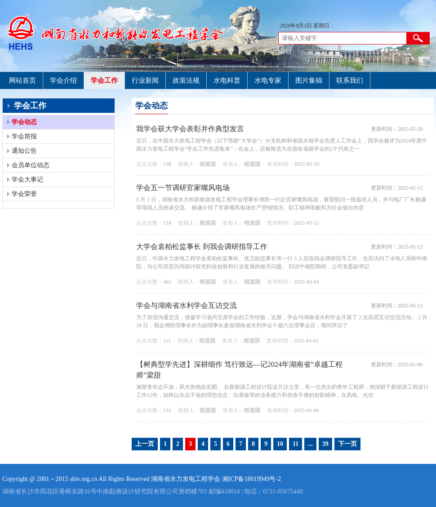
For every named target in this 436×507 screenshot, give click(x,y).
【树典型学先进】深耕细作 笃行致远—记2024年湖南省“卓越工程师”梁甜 (239, 369)
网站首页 (22, 80)
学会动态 (24, 122)
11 (295, 443)
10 (280, 443)
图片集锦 (308, 80)
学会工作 (104, 80)
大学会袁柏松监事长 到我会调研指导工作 (201, 246)
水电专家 (267, 80)
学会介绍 (63, 80)
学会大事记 (27, 179)
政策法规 (186, 80)
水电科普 (227, 80)
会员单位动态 (30, 165)
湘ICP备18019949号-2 (251, 479)
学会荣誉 (24, 194)
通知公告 (24, 150)
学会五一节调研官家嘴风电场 (183, 187)
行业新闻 (145, 80)
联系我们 (349, 80)
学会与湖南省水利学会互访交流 (186, 305)
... (310, 443)
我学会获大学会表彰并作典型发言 (190, 129)
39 (325, 443)
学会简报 (24, 136)
